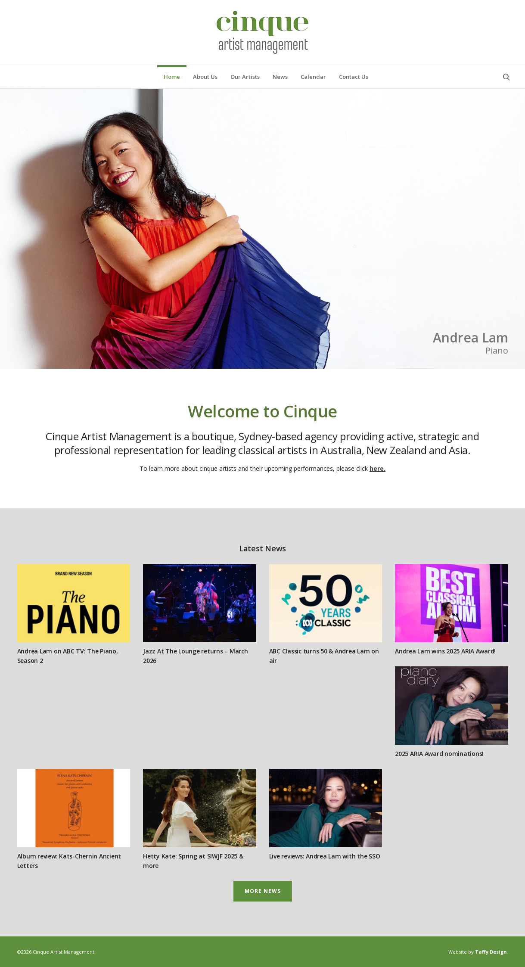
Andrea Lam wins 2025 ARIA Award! (445, 651)
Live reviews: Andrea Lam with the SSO (324, 856)
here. (377, 468)
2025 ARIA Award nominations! (439, 753)
